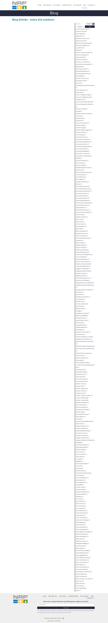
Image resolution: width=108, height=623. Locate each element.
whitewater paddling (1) (82, 543)
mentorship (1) (80, 322)
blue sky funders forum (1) (83, 73)
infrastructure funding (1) (83, 280)
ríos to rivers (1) (80, 452)
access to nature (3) (81, 31)
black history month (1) (82, 69)
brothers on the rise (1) (82, 78)
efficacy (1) (79, 184)
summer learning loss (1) (83, 492)
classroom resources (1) (82, 123)
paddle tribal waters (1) (82, 402)
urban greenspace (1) (82, 527)
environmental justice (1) (83, 198)
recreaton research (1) (82, 435)
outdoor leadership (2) (82, 398)
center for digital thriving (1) (83, 95)
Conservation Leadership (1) (83, 156)
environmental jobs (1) (82, 196)
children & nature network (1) (84, 113)
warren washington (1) (82, 536)
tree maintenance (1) (81, 510)
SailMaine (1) (79, 461)
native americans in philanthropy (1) (85, 350)
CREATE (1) (79, 158)
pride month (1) (80, 423)
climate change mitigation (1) (84, 130)
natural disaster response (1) (84, 353)
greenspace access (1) (82, 233)
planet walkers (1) (81, 416)
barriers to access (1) (81, 59)
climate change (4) (81, 127)
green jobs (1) (79, 228)
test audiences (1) (81, 501)
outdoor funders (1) (81, 391)
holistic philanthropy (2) (82, 252)
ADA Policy (58, 620)
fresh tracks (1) (80, 221)
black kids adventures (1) (83, 71)
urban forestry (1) (81, 525)
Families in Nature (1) (82, 217)
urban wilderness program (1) (84, 532)
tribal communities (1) (82, 513)
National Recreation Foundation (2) (85, 343)
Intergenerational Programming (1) (85, 286)
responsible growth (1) (82, 447)
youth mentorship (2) (82, 569)
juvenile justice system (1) (83, 297)
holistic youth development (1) (84, 254)
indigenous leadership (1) (83, 268)
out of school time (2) (82, 379)
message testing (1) (81, 325)
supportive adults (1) (81, 494)
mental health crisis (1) (82, 320)
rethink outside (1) (81, 449)
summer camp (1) (81, 487)
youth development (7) (82, 553)
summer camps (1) (81, 489)
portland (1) (79, 419)
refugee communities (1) (82, 438)
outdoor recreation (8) (82, 400)
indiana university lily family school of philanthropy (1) (83, 265)
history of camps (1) (81, 247)
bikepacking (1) (80, 66)
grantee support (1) (81, 226)
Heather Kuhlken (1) (81, 245)
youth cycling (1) (80, 548)
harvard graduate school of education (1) (83, 239)
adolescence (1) (80, 36)
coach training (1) (81, 135)
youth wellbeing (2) (81, 588)
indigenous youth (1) (81, 273)
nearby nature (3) (81, 369)
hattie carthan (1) (80, 243)
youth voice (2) (80, 586)
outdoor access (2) (81, 384)
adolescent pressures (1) (83, 38)
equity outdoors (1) (81, 207)
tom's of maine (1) (81, 506)
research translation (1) (82, 445)
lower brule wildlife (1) (82, 315)
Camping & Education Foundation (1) (85, 87)
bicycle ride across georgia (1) (84, 64)
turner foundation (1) (82, 517)
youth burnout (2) (81, 546)
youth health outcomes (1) (83, 557)
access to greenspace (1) (82, 29)
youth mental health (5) (82, 567)
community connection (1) (83, 139)
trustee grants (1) (81, 515)
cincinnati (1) (79, 116)
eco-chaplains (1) (80, 179)
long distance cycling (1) (82, 313)
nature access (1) (80, 355)
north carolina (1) (81, 377)
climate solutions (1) (81, 132)
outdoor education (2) (82, 388)
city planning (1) (80, 118)
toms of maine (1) (81, 508)
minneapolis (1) (80, 330)
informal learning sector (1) (83, 278)
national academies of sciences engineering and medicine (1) (84, 338)
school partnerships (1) (82, 463)
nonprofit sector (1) (81, 374)
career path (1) (80, 92)
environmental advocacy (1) (83, 189)
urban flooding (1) (81, 522)
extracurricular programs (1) (84, 212)
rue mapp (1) (79, 459)
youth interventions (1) (82, 562)
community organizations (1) (84, 142)
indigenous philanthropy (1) (83, 271)
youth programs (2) (81, 574)
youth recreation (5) (81, 576)
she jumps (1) (79, 468)
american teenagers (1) (82, 55)
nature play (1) (80, 360)
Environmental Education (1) (84, 191)
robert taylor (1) (80, 456)
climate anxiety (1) (81, 125)
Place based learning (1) (82, 414)
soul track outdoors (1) (82, 478)
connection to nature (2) (82, 153)
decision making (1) (81, 165)
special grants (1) (80, 480)
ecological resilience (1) (82, 182)
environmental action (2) (82, 186)
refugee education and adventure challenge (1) (85, 441)
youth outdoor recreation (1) (84, 571)
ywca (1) (78, 590)
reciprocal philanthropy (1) (83, 431)
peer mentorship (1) (81, 405)
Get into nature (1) (81, 224)
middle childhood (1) (81, 327)
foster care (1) (80, 219)
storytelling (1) (80, 485)
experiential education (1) (83, 210)
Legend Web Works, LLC (57, 618)
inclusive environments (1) (83, 261)
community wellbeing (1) (82, 151)
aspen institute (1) (81, 57)
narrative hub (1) (80, 334)
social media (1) (80, 475)
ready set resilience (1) (82, 428)
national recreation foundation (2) (85, 346)
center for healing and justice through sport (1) (84, 98)
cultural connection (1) (82, 160)
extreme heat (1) (80, 214)
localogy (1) (79, 311)
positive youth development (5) (84, 421)
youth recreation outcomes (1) (84, 579)
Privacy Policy (50, 620)
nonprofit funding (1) (81, 372)
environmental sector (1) (83, 205)
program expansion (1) (82, 426)
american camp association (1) (84, 52)
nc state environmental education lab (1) (85, 366)
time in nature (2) (80, 503)
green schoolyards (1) (82, 231)
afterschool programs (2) (83, 45)
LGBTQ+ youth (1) (81, 308)
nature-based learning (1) (83, 362)
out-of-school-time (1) (82, 381)
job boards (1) (80, 292)
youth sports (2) (80, 583)
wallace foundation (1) (82, 534)
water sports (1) (80, 539)
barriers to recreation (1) (83, 62)
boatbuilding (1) (80, 76)
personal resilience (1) (82, 407)
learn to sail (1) (80, 306)
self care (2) (79, 466)
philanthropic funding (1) (83, 409)
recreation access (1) (81, 433)
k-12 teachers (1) (80, 299)
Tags (90, 26)
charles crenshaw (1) (81, 109)
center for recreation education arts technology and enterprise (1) (84, 104)
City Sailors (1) (80, 120)
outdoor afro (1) (80, 386)
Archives (80, 26)
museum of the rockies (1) (83, 332)
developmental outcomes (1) (84, 167)
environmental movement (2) (84, 203)
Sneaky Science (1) (81, 470)
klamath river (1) (80, 301)
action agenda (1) (80, 34)
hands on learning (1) (82, 236)
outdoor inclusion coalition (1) (84, 395)
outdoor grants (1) (81, 393)
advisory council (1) (81, 41)
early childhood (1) (81, 177)
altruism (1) (79, 50)
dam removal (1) (80, 163)
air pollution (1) (80, 48)
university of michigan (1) (83, 520)
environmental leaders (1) (83, 200)
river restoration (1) (81, 454)
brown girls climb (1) (81, 80)
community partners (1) (82, 144)
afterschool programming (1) (84, 43)
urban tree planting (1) (82, 529)
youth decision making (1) (83, 550)
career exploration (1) (82, 90)
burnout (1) (79, 83)
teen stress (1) (80, 499)
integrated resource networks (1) (85, 283)
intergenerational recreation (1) (84, 290)
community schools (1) (82, 149)
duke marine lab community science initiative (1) (83, 173)
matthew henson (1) (81, 318)
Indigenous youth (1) (81, 275)
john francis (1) (80, 294)
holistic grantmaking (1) (82, 250)
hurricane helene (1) (81, 257)
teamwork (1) (79, 496)
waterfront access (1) (81, 541)
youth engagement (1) (82, 555)
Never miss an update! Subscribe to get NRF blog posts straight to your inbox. (66, 601)
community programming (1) (84, 146)
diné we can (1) (80, 170)
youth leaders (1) (80, 564)
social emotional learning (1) (84, 473)
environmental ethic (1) (82, 193)
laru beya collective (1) (82, 304)
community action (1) (82, 137)
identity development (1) (82, 259)
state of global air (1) (81, 482)
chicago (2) (79, 111)
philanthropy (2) (80, 412)
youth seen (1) (80, 581)
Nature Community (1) (82, 358)
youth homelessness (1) (82, 560)
